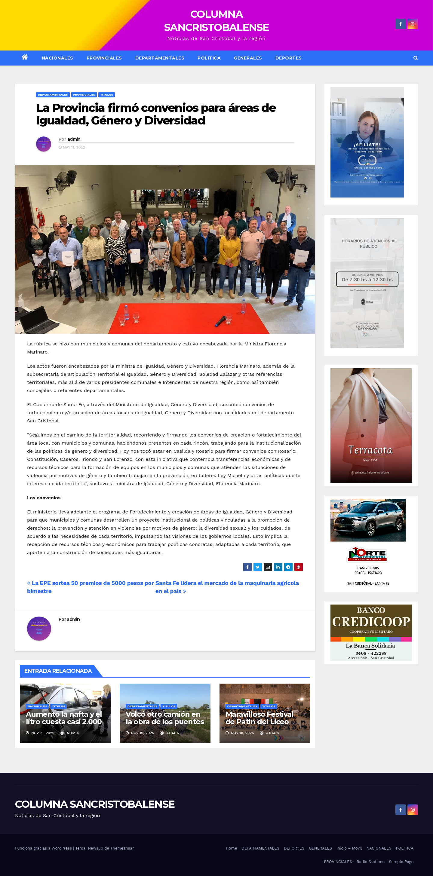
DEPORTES (288, 58)
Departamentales (53, 94)
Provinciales (104, 58)
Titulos (106, 94)
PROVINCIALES (338, 861)
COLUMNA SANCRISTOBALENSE (94, 804)
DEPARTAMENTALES (160, 58)
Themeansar (122, 848)
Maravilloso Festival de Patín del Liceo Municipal (259, 722)
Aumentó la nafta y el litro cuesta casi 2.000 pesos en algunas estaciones (64, 725)
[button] (415, 58)
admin (74, 139)
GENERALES (248, 58)
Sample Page (401, 861)
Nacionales (37, 706)
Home (231, 848)
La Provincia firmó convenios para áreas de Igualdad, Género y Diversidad (156, 114)
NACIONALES (57, 58)
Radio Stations (370, 861)
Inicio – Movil (349, 848)
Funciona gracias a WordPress (44, 848)
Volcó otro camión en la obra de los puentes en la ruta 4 (165, 722)
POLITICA (209, 58)
